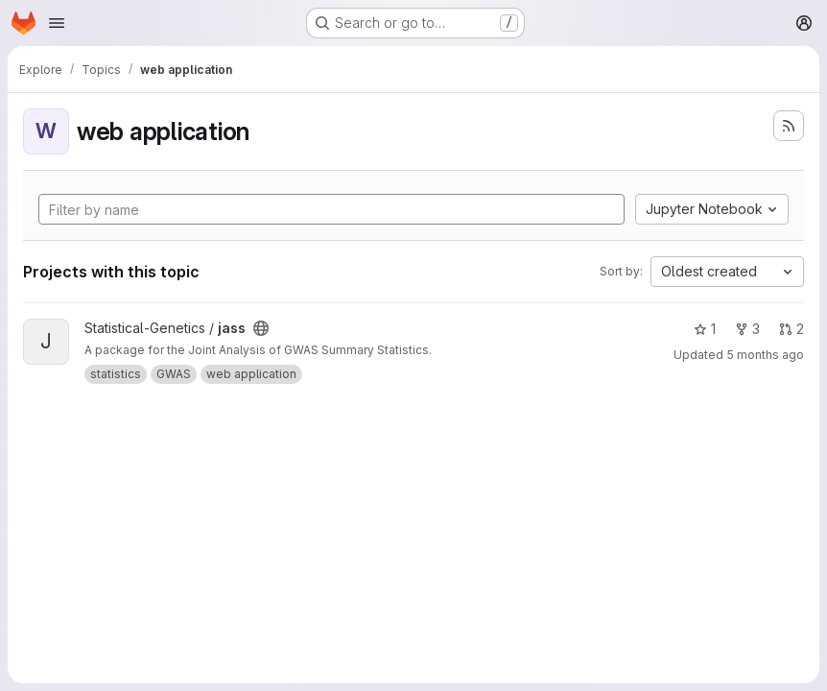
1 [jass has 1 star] (705, 329)
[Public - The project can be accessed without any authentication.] (261, 328)
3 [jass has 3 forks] (747, 329)
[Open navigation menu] (56, 23)
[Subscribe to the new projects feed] (788, 125)
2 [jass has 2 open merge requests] (791, 329)
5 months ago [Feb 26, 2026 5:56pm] (765, 354)
